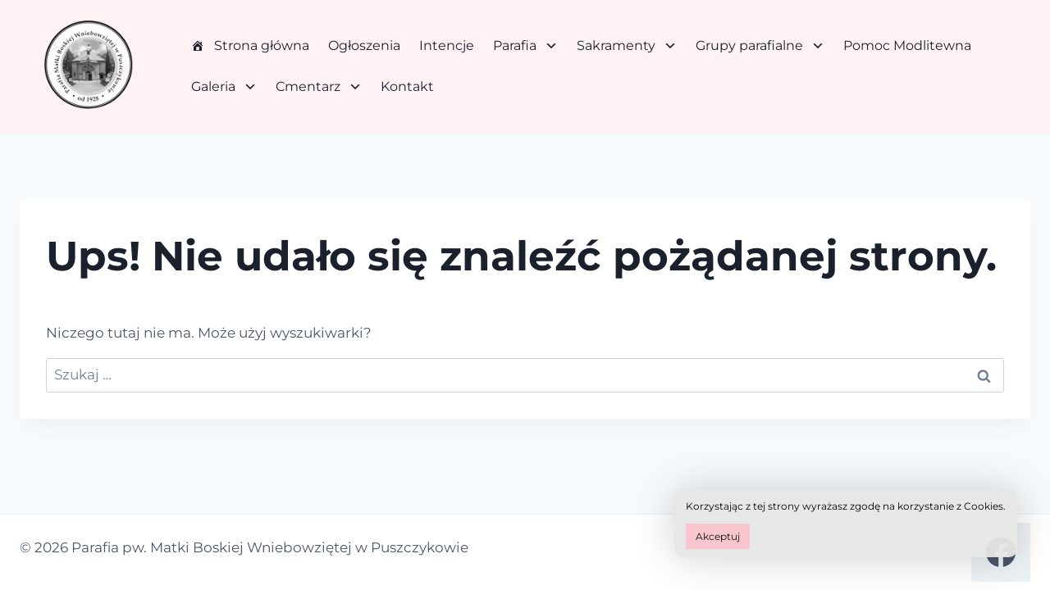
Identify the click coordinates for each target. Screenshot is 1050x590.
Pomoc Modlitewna (907, 45)
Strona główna (261, 45)
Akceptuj (718, 536)
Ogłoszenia (364, 45)
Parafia (525, 45)
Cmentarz (319, 86)
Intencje (446, 45)
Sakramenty (627, 45)
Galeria (224, 86)
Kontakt (407, 86)
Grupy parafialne (760, 45)
